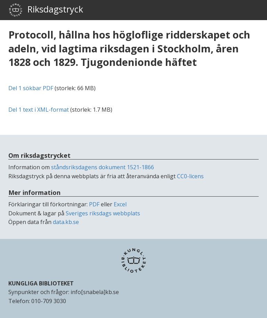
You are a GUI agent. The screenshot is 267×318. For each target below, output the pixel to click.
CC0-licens (190, 176)
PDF (94, 204)
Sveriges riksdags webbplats (103, 213)
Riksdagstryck (46, 10)
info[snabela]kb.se (95, 292)
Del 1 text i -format (38, 109)
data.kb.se (66, 222)
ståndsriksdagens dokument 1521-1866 (102, 167)
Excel (120, 204)
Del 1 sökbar (30, 88)
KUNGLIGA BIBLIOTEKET (41, 283)
